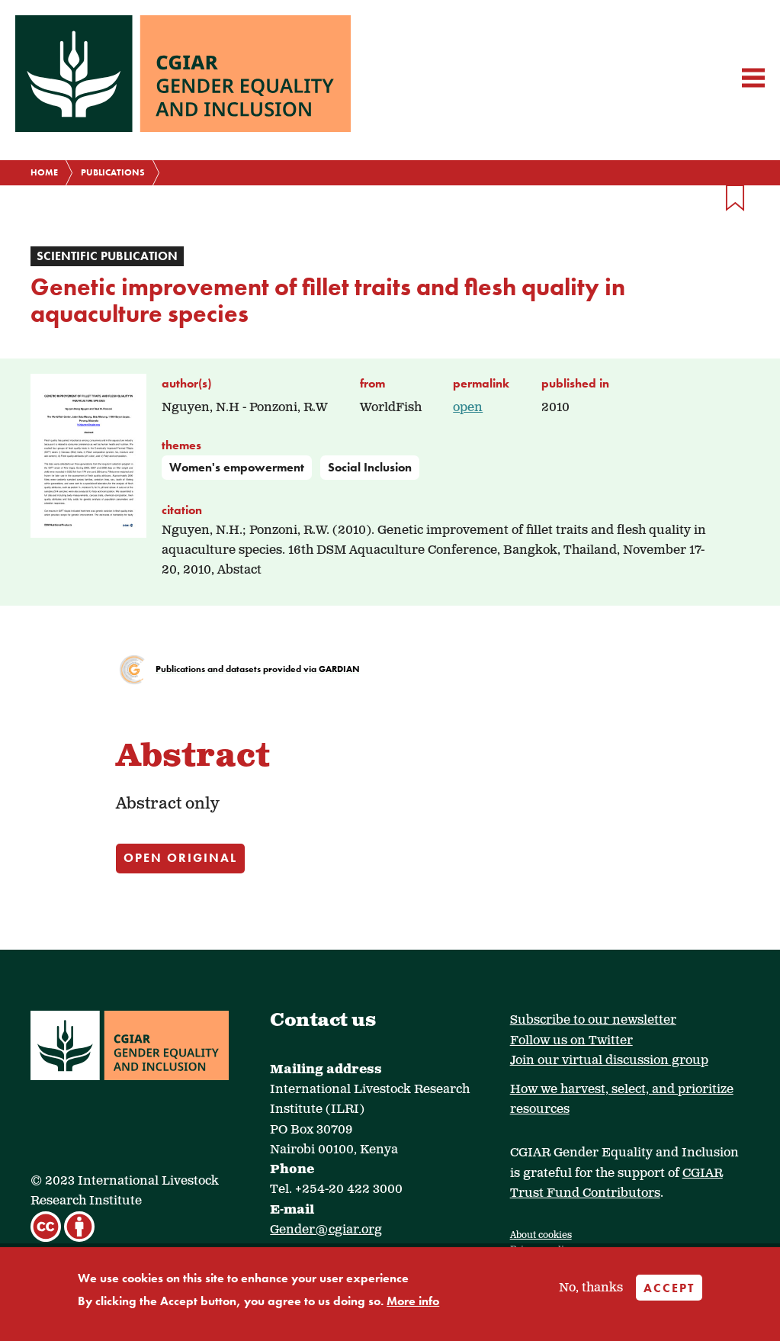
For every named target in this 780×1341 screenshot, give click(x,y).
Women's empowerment (236, 467)
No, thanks (591, 1288)
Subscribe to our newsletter (593, 1020)
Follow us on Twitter (571, 1041)
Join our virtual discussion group (609, 1061)
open (468, 408)
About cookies (541, 1235)
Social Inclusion (370, 467)
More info (413, 1301)
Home (44, 172)
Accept (669, 1288)
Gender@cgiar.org (326, 1230)
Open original (180, 858)
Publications (113, 172)
